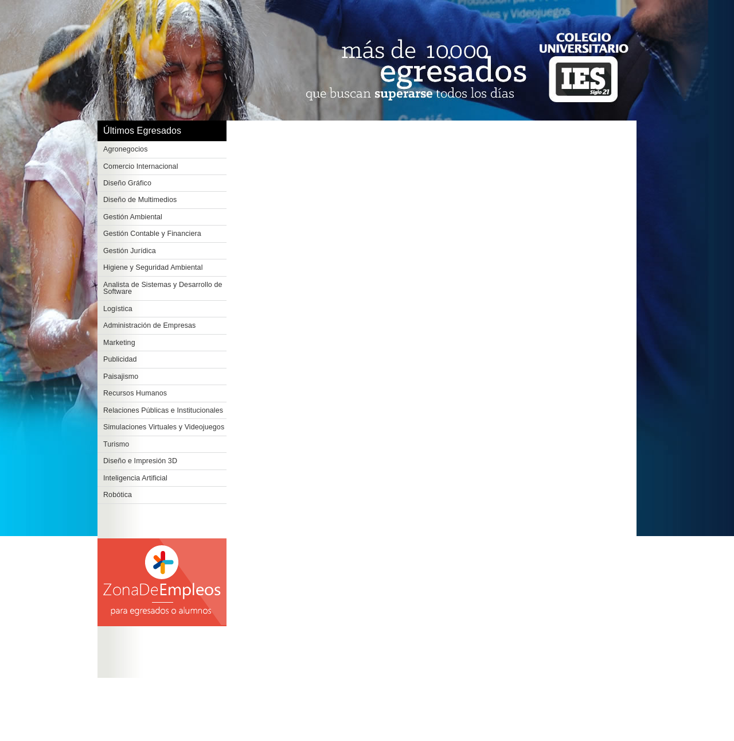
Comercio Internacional (140, 166)
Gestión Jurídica (129, 250)
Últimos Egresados (142, 130)
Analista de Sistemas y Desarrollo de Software (162, 288)
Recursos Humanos (135, 393)
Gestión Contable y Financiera (152, 233)
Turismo (116, 444)
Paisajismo (120, 376)
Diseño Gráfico (127, 183)
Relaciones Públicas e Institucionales (163, 410)
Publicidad (120, 359)
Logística (117, 308)
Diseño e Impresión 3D (140, 460)
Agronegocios (125, 149)
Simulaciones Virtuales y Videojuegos (163, 427)
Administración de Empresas (149, 325)
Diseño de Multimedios (140, 199)
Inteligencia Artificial (135, 478)
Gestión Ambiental (132, 217)
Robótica (117, 494)
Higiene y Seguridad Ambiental (153, 267)
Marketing (119, 342)
